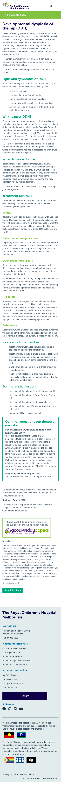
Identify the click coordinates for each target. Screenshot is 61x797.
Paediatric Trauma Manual (14, 664)
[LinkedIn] (16, 709)
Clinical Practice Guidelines (15, 648)
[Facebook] (5, 709)
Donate (25, 696)
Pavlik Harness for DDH (24, 229)
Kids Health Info (9, 679)
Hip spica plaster (41, 319)
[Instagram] (11, 709)
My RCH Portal (9, 675)
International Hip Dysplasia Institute (25, 413)
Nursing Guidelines (11, 652)
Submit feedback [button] (13, 590)
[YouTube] (22, 709)
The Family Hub (9, 687)
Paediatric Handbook (12, 656)
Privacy (5, 774)
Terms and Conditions (24, 774)
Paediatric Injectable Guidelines (17, 660)
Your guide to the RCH (13, 683)
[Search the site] (51, 6)
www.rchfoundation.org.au (14, 511)
